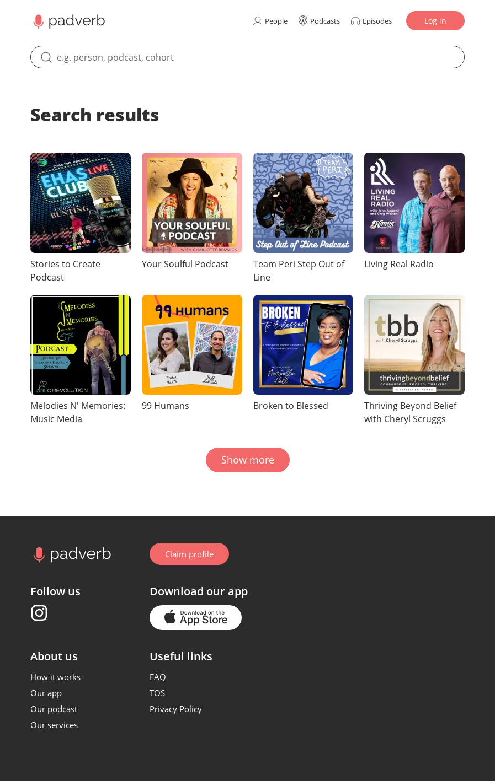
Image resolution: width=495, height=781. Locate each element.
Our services (54, 724)
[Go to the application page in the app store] (196, 617)
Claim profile (189, 553)
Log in (435, 20)
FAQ (158, 676)
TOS (157, 692)
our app (227, 591)
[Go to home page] (70, 554)
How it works (55, 676)
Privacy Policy (176, 708)
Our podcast (53, 708)
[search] (247, 57)
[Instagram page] (39, 613)
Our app (46, 692)
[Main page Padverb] (67, 21)
